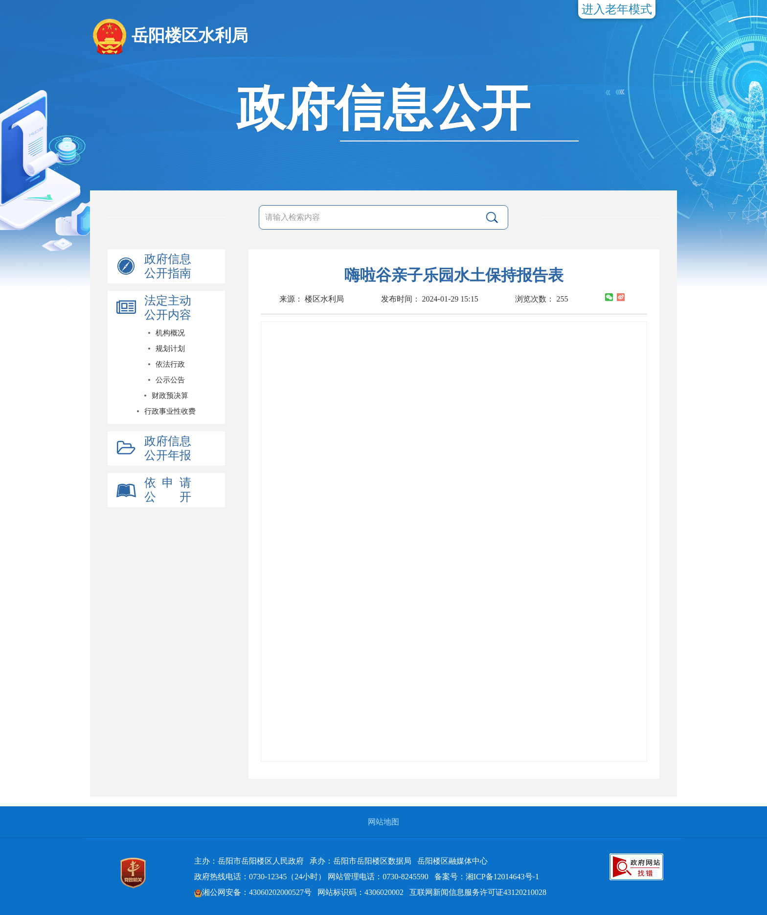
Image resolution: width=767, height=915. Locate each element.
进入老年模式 (617, 9)
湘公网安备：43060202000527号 (253, 892)
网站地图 (383, 822)
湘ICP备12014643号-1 (502, 876)
